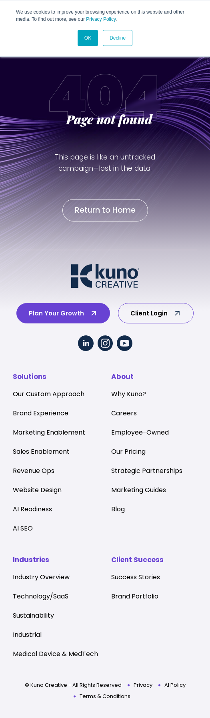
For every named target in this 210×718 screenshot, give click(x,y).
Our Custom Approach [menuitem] (48, 394)
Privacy (143, 685)
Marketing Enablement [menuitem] (49, 432)
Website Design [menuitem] (37, 490)
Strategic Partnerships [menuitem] (146, 470)
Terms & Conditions (105, 696)
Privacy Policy (101, 19)
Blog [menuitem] (118, 509)
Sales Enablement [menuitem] (41, 451)
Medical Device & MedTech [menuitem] (55, 653)
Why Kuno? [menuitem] (128, 394)
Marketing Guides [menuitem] (138, 490)
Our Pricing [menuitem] (128, 451)
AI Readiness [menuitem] (32, 509)
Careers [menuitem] (124, 413)
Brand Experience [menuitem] (40, 413)
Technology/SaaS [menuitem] (40, 596)
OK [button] (87, 38)
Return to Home (105, 210)
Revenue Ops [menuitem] (33, 470)
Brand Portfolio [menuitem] (134, 596)
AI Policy (175, 685)
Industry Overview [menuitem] (41, 577)
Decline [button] (118, 38)
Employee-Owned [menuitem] (140, 432)
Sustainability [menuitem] (33, 615)
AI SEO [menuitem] (23, 528)
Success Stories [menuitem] (135, 577)
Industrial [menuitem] (27, 634)
